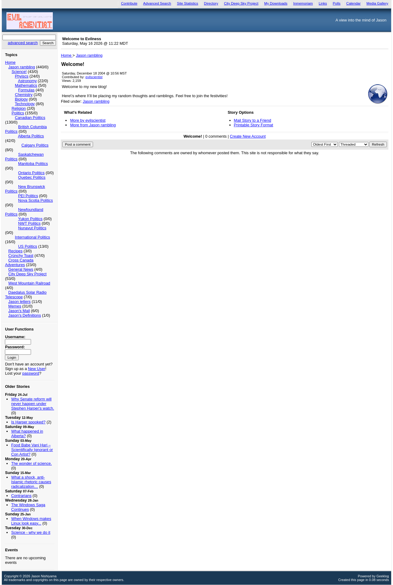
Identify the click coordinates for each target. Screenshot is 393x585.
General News (20, 269)
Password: (15, 347)
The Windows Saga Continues (28, 507)
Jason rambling (21, 67)
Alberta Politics (31, 136)
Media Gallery (377, 3)
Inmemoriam (303, 3)
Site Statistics (187, 3)
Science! (19, 71)
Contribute (129, 3)
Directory (211, 3)
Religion (19, 108)
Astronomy (27, 80)
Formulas (26, 90)
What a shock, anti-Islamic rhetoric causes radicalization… (31, 482)
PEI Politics (28, 195)
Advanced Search (157, 3)
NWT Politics (29, 223)
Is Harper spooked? (28, 422)
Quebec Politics (31, 177)
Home (10, 62)
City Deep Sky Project (241, 3)
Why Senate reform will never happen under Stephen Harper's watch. (32, 404)
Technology (25, 103)
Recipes (15, 251)
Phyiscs (21, 76)
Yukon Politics (30, 218)
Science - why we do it (30, 532)
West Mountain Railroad (29, 283)
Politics (18, 113)
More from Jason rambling (93, 125)
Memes (14, 306)
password (30, 373)
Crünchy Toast (20, 255)
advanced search (22, 42)
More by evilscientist (87, 120)
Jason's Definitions (24, 315)
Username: (15, 337)
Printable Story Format (253, 125)
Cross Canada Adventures (19, 262)
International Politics (32, 237)
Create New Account (248, 136)
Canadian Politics (30, 117)
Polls (336, 3)
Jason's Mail (19, 310)
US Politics (27, 246)
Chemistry (24, 94)
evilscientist (94, 77)
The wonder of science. (31, 463)
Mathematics (26, 85)
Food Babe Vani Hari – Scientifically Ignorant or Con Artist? (32, 450)
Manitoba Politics (33, 163)
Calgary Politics (35, 145)
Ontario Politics (31, 172)
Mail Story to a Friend (252, 120)
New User (36, 368)
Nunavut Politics (32, 228)
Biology (21, 99)
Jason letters (19, 301)
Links (323, 3)
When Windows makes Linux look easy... (31, 521)
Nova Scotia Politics (35, 200)
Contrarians (21, 495)
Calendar (353, 3)
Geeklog (382, 576)
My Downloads (275, 3)
